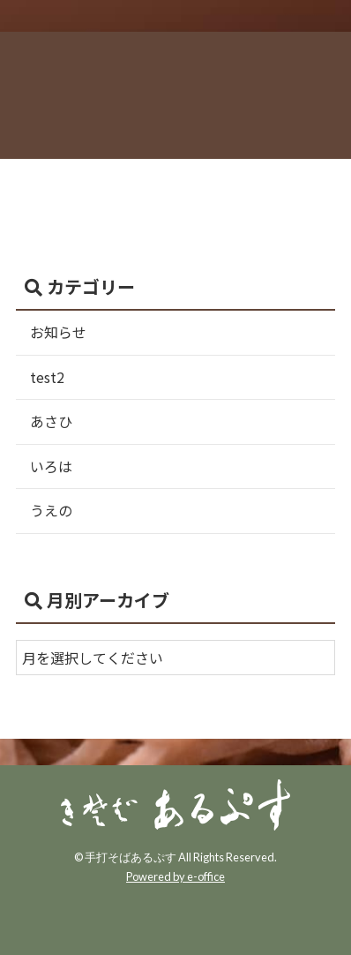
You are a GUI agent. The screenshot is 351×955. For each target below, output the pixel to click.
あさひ (51, 421)
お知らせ (58, 331)
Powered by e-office (175, 876)
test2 (47, 376)
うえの (51, 510)
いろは (51, 466)
